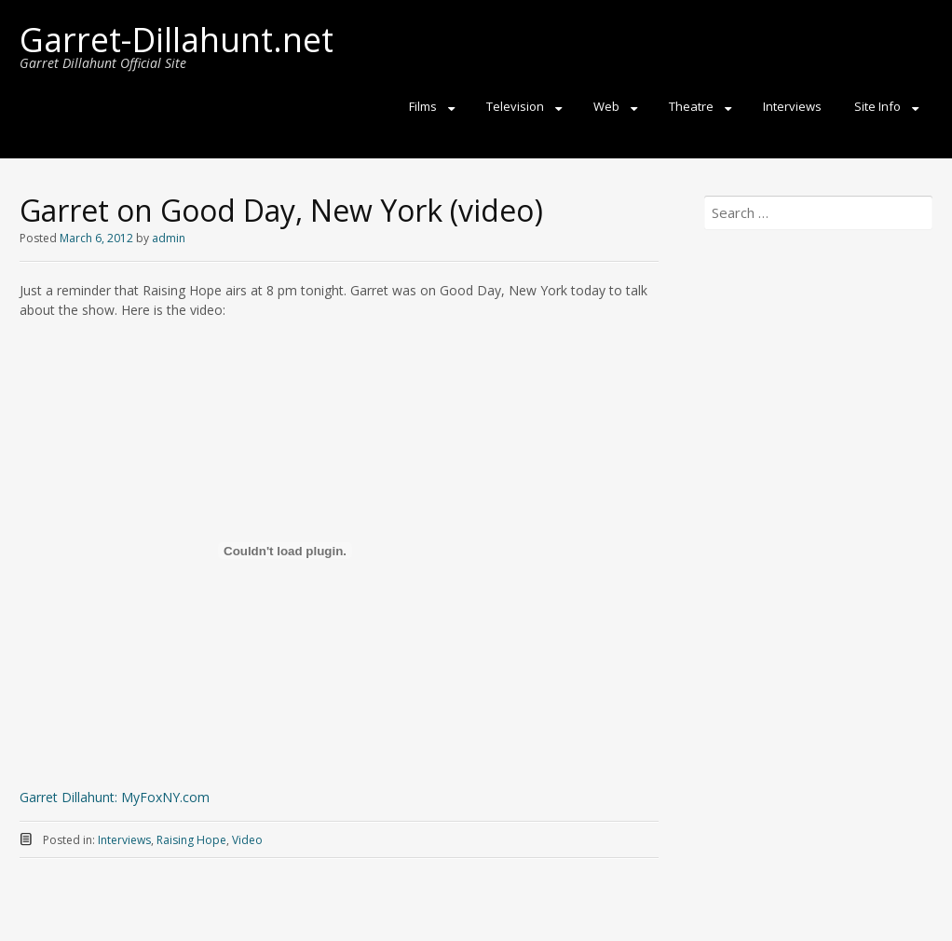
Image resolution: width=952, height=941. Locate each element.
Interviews (792, 106)
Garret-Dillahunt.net (176, 39)
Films (423, 106)
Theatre (691, 106)
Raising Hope (191, 840)
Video (247, 840)
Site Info (877, 106)
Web (606, 106)
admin (168, 238)
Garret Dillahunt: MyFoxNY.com (115, 797)
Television (515, 106)
